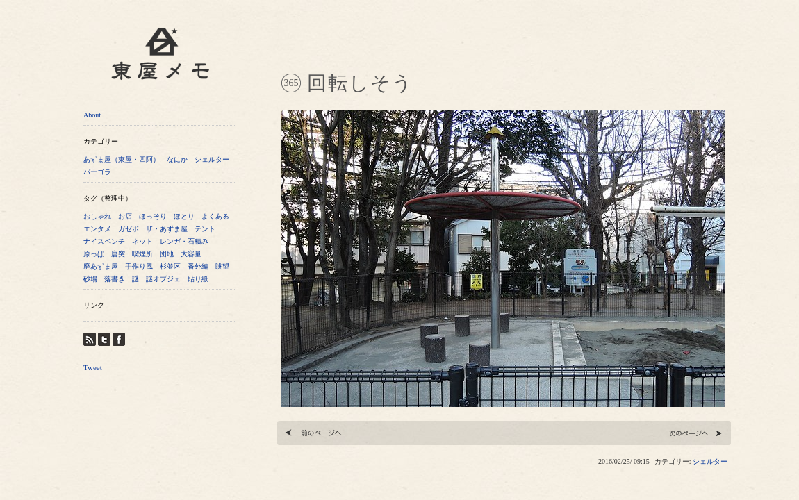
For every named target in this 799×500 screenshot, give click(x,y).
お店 (125, 216)
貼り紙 (198, 279)
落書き (114, 279)
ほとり (184, 216)
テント (205, 229)
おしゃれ (97, 216)
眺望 (222, 266)
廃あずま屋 (100, 266)
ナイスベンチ (104, 241)
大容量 (191, 254)
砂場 (90, 279)
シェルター (212, 159)
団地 (167, 254)
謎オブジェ (163, 279)
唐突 (118, 254)
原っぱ (93, 254)
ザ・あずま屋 (167, 229)
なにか (177, 159)
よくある (215, 216)
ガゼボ (128, 229)
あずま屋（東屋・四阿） (121, 159)
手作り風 (139, 266)
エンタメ (97, 229)
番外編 (198, 266)
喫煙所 (142, 254)
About (92, 115)
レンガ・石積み (184, 241)
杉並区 (170, 266)
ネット (142, 241)
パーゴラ (97, 172)
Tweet (92, 367)
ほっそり (153, 216)
